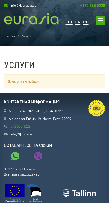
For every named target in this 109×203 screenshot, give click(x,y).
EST (69, 22)
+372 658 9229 (92, 5)
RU (85, 22)
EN (77, 22)
